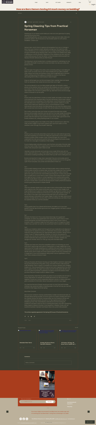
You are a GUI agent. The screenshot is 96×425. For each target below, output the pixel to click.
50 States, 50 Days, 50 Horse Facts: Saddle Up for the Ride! (68, 343)
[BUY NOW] (90, 422)
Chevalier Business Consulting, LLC (29, 423)
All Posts (20, 13)
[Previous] (7, 412)
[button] (90, 1)
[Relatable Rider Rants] (27, 335)
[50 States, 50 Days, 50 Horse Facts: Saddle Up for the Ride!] (68, 335)
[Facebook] (24, 419)
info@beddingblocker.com (61, 418)
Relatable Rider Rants (26, 342)
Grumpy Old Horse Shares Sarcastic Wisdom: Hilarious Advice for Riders (47, 343)
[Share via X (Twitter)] (28, 316)
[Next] (89, 412)
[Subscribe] (50, 402)
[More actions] (71, 22)
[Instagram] (20, 419)
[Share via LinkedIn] (31, 316)
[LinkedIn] (27, 419)
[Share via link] (34, 316)
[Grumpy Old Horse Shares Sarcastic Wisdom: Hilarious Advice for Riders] (48, 335)
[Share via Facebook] (25, 316)
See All (76, 327)
